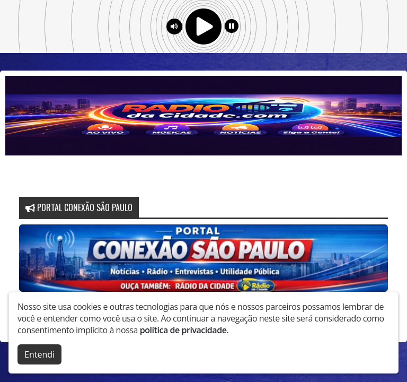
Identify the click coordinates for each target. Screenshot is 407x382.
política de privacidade (183, 327)
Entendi (39, 352)
